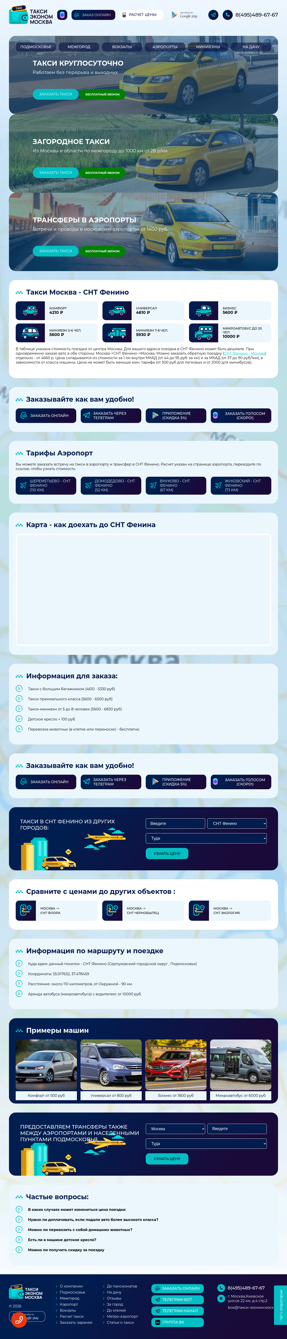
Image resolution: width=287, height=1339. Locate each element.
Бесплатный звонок (102, 94)
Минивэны (208, 47)
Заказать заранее (76, 1322)
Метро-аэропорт (122, 1316)
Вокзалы (122, 47)
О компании (71, 1286)
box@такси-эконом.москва (253, 1307)
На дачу (251, 47)
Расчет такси (72, 1316)
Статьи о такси (120, 1322)
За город (115, 1304)
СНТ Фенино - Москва (244, 353)
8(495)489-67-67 (256, 15)
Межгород (78, 47)
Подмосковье (35, 47)
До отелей (116, 1310)
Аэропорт (69, 1304)
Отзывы (114, 1298)
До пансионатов (122, 1286)
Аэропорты (164, 47)
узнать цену (167, 854)
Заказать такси (55, 94)
